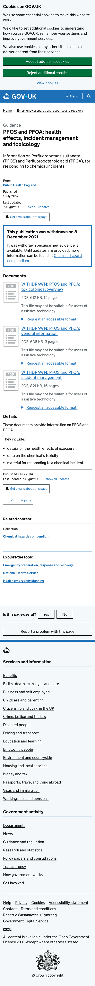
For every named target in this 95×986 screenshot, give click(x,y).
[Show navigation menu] (72, 96)
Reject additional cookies (48, 72)
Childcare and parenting (23, 700)
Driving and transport (21, 733)
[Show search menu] (89, 96)
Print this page (21, 500)
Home (7, 110)
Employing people (18, 749)
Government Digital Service (26, 921)
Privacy (21, 902)
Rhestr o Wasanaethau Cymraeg (30, 915)
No (67, 614)
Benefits (10, 675)
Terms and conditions (38, 908)
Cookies (38, 902)
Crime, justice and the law (24, 716)
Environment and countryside (27, 757)
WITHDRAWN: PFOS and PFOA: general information (50, 331)
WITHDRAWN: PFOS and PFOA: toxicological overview (50, 286)
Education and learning (22, 741)
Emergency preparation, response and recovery (50, 110)
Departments (14, 825)
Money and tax (15, 774)
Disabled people (17, 724)
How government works (23, 874)
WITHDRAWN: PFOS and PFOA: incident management (50, 375)
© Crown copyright (47, 975)
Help (7, 902)
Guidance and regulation (23, 842)
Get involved (13, 883)
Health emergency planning (23, 581)
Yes (48, 614)
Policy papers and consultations (30, 858)
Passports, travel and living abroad (32, 782)
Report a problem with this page (47, 631)
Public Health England (19, 185)
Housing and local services (25, 765)
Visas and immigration (21, 790)
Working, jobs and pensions (26, 798)
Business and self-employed (26, 692)
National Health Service (20, 573)
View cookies (47, 83)
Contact (10, 908)
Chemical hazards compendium (26, 536)
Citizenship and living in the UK (28, 708)
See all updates (38, 207)
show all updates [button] (56, 479)
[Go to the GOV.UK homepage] (19, 96)
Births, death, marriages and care (31, 683)
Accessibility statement (68, 902)
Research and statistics (23, 850)
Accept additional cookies (47, 61)
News (8, 833)
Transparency (14, 866)
